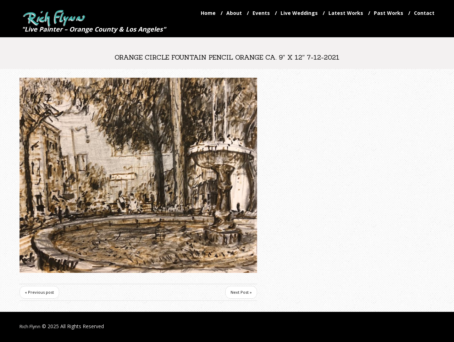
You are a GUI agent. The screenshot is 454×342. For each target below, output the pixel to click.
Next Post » (241, 293)
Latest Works (345, 13)
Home (208, 13)
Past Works (388, 13)
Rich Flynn (31, 327)
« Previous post (39, 293)
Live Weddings (299, 13)
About (234, 13)
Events (261, 13)
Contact (424, 13)
